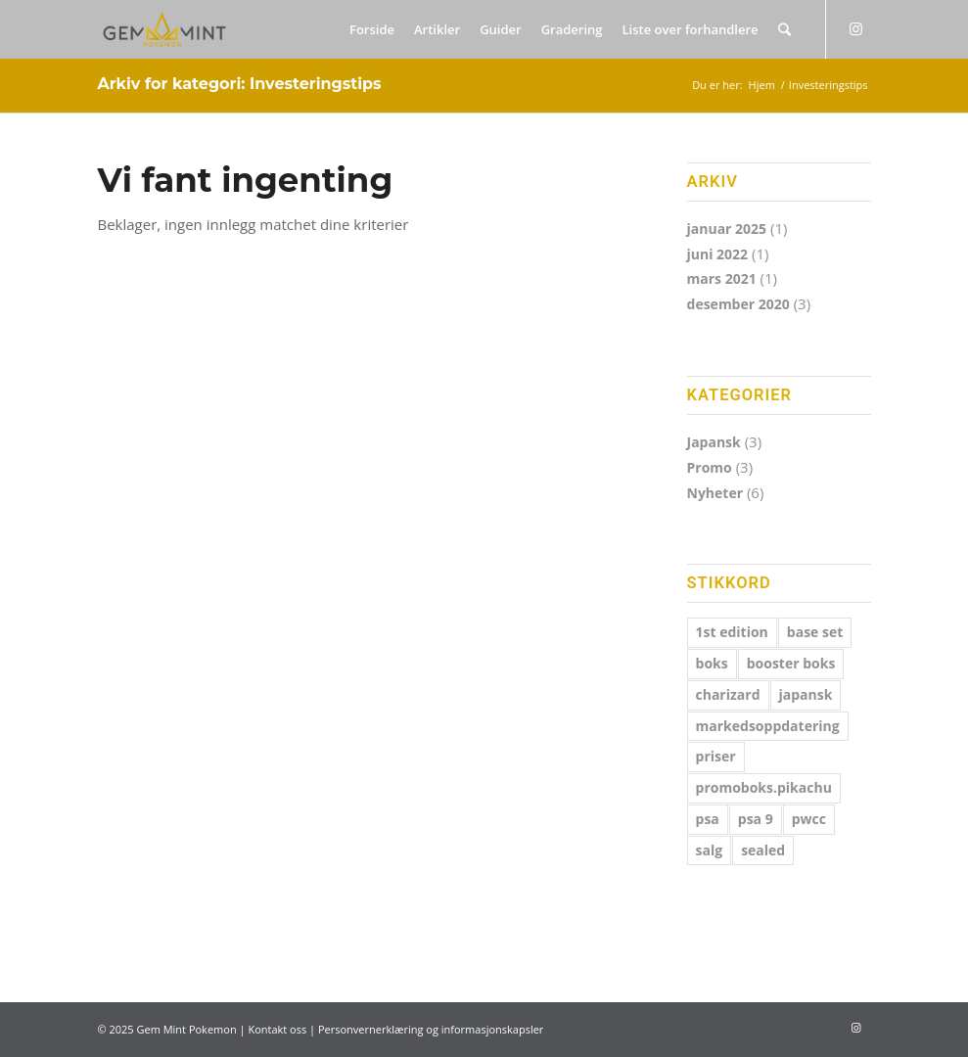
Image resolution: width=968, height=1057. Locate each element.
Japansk (714, 442)
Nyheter (715, 492)
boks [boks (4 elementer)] (712, 663)
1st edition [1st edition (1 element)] (732, 631)
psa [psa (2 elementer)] (707, 818)
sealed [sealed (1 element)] (763, 850)
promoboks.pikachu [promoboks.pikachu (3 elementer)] (764, 787)
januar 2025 (727, 228)
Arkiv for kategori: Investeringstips (239, 83)
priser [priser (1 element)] (716, 756)
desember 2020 (738, 304)
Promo (709, 467)
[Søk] (784, 29)
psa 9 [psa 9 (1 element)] (755, 818)
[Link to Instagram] (856, 28)
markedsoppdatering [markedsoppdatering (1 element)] (768, 725)
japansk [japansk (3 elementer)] (806, 694)
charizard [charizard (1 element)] (728, 694)
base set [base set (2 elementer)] (815, 631)
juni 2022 (718, 254)
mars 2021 (722, 278)
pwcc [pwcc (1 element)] (809, 818)
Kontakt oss (277, 1029)
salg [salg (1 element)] (709, 850)
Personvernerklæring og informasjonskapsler (430, 1029)
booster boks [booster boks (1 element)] (791, 663)
